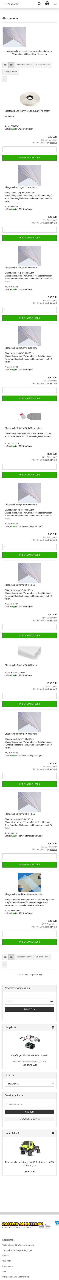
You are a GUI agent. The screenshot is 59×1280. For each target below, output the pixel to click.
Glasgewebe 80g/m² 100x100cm (21, 734)
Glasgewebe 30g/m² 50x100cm (20, 585)
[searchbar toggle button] (39, 4)
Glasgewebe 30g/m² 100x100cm (21, 504)
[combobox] (24, 65)
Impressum (7, 1266)
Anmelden (29, 1009)
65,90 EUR (30, 1171)
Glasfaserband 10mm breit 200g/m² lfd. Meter (27, 111)
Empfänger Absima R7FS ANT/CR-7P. (29, 1055)
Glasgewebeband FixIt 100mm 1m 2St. (23, 894)
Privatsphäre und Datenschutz (15, 1277)
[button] (5, 65)
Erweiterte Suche (30, 1119)
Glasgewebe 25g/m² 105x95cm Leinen (23, 428)
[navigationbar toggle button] (55, 4)
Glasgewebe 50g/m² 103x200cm (21, 665)
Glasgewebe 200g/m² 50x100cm (21, 348)
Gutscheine (7, 1261)
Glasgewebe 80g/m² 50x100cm (20, 814)
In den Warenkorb (29, 157)
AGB (4, 1271)
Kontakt (5, 1255)
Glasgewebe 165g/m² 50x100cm (21, 267)
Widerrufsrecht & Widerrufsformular (18, 1245)
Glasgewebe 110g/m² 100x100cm (21, 187)
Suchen (29, 1112)
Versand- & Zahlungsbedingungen (17, 1250)
